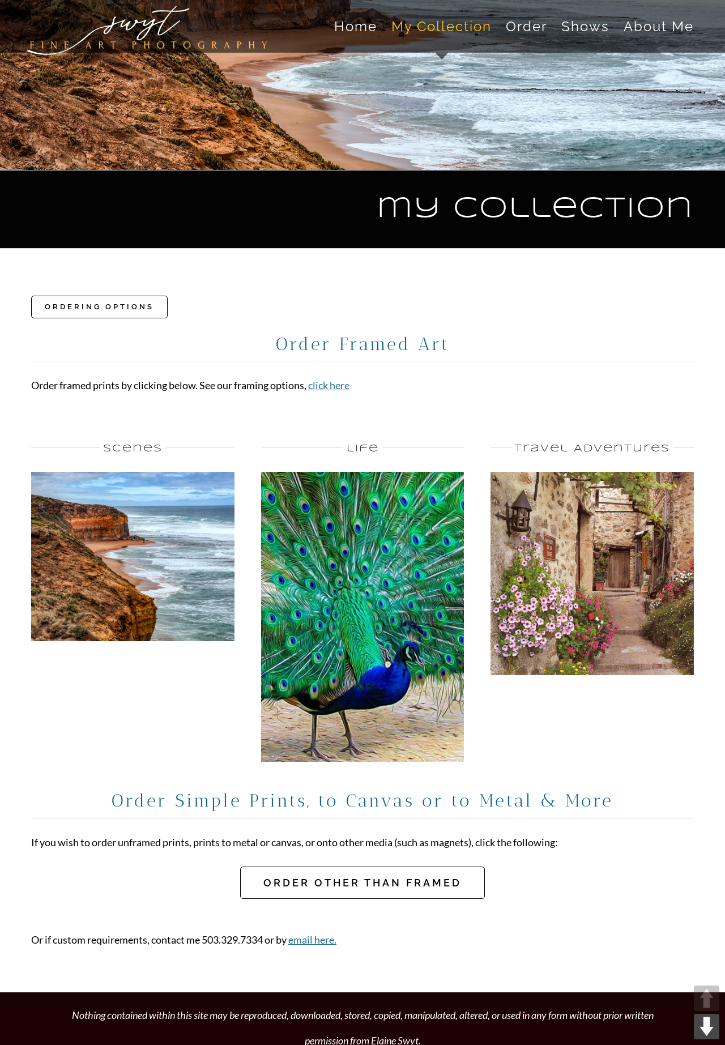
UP (706, 998)
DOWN (706, 1026)
